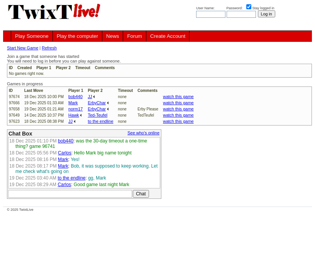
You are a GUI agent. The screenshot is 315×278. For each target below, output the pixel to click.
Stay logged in (263, 8)
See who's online (143, 133)
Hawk (73, 115)
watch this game (178, 96)
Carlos (64, 153)
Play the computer (77, 36)
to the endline (100, 121)
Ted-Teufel (97, 115)
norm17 (75, 109)
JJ (90, 96)
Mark (73, 102)
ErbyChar (96, 102)
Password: (235, 8)
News (112, 36)
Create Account (167, 36)
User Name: (206, 8)
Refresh (49, 48)
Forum (134, 36)
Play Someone (32, 36)
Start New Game (22, 48)
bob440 (75, 96)
